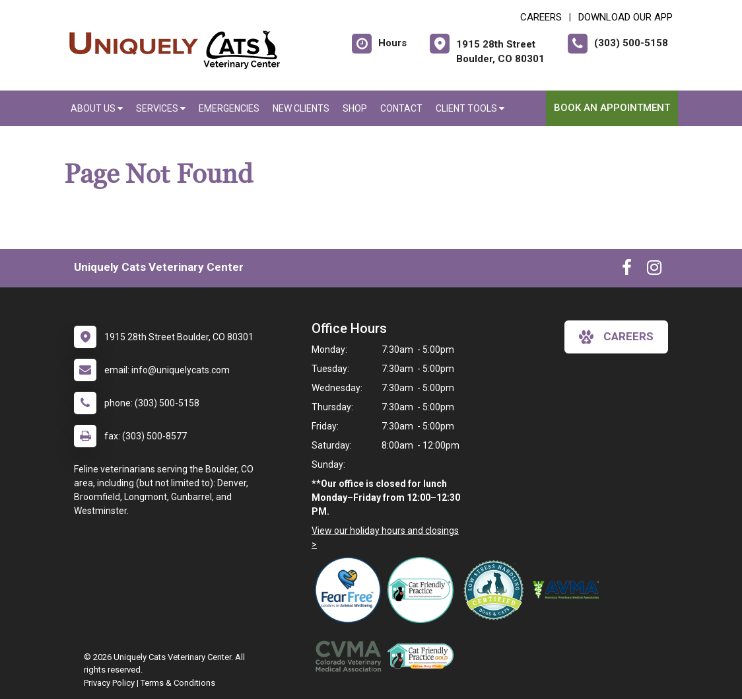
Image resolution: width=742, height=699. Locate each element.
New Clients (301, 108)
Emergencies (229, 108)
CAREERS (541, 17)
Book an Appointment (612, 108)
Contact (401, 108)
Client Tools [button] (470, 108)
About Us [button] (97, 108)
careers (616, 337)
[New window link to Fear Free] (351, 590)
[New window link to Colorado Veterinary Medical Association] (351, 656)
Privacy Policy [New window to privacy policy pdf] (109, 683)
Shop (355, 108)
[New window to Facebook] (626, 270)
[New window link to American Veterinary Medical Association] (569, 590)
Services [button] (161, 108)
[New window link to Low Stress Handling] (496, 590)
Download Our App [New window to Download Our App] (625, 17)
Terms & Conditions (178, 683)
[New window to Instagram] (654, 270)
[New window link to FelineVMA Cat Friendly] (424, 590)
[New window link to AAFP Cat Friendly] (424, 656)
